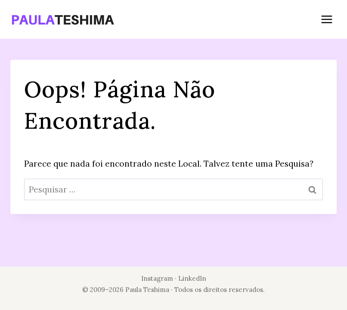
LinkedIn (192, 278)
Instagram (157, 278)
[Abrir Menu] (326, 19)
